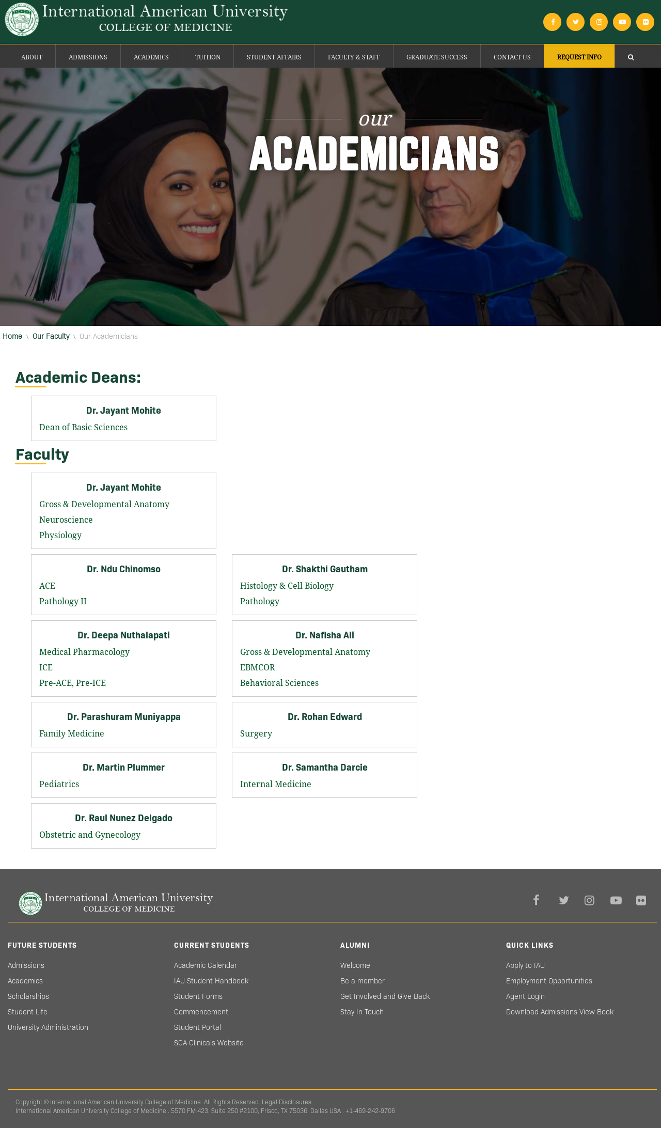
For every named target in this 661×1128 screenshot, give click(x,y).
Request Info (579, 57)
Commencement (201, 1011)
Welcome (355, 965)
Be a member (362, 980)
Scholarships (28, 996)
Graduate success (436, 57)
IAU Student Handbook (211, 980)
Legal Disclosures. (287, 1102)
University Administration (48, 1027)
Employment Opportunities (549, 980)
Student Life (28, 1011)
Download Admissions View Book (559, 1011)
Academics (151, 57)
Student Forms (198, 996)
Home (12, 336)
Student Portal (197, 1027)
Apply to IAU (525, 965)
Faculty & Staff (354, 57)
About (31, 57)
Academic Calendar (205, 965)
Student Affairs (274, 57)
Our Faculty (51, 336)
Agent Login (525, 996)
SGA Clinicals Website (209, 1042)
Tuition (208, 57)
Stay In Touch (362, 1011)
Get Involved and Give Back (385, 996)
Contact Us (512, 57)
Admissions (88, 57)
